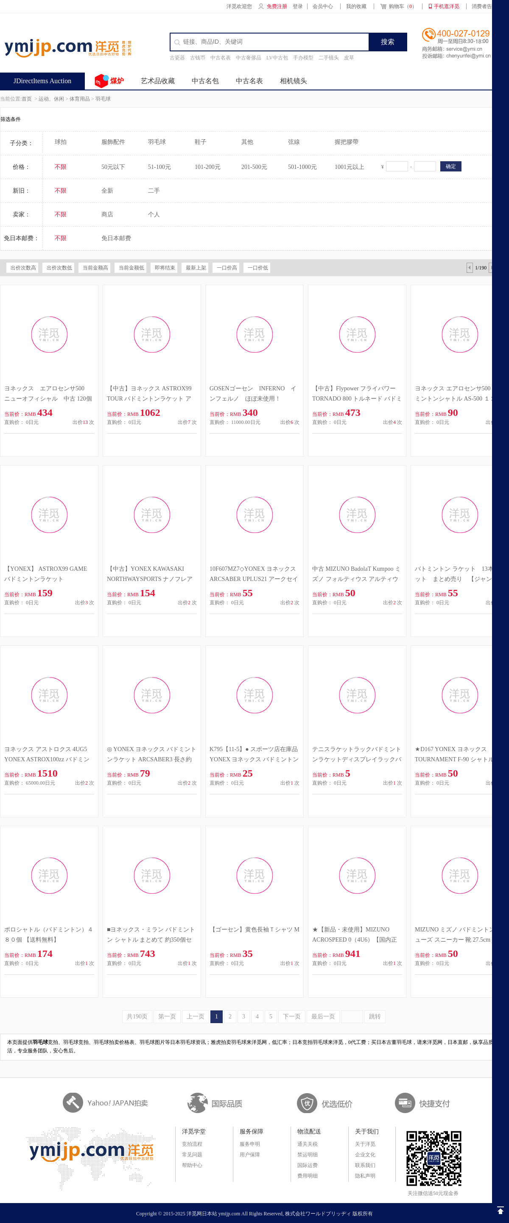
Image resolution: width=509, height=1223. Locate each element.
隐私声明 (365, 1176)
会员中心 (323, 6)
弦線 (294, 142)
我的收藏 (356, 6)
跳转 (375, 1016)
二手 (154, 191)
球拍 (61, 142)
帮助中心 (192, 1165)
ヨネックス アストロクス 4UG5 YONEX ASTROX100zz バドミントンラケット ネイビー (46, 759)
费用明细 (307, 1176)
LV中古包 (277, 58)
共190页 (137, 1016)
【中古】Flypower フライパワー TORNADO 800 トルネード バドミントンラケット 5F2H (357, 398)
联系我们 (365, 1165)
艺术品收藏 (158, 80)
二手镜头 (329, 58)
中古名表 (220, 58)
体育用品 (80, 99)
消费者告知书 (487, 6)
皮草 (349, 58)
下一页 (292, 1016)
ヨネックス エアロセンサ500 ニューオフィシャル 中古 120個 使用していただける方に (48, 398)
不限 (61, 167)
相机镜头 (293, 80)
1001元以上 (349, 167)
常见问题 (192, 1155)
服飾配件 (113, 142)
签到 (488, 80)
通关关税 (307, 1144)
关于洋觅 (365, 1144)
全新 (107, 191)
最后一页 (323, 1016)
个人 (154, 214)
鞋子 (201, 142)
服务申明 (250, 1144)
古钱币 (197, 58)
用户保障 (250, 1155)
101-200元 (208, 167)
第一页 (167, 1016)
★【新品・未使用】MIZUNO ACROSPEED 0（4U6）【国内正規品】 (354, 939)
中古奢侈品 (248, 58)
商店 (107, 214)
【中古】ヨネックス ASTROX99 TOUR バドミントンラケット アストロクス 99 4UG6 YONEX (149, 398)
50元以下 (113, 167)
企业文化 (365, 1155)
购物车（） (398, 7)
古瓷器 (177, 58)
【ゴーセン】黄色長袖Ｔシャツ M (254, 929)
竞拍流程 (192, 1144)
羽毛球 (103, 99)
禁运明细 (307, 1155)
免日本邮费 (116, 238)
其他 (247, 142)
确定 (451, 166)
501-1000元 (302, 167)
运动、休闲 (51, 99)
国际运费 (307, 1165)
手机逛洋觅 (446, 6)
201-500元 (254, 167)
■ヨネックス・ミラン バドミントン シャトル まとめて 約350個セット (151, 939)
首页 (27, 99)
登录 (298, 6)
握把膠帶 (346, 142)
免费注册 (277, 6)
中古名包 (205, 80)
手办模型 (303, 58)
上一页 (195, 1016)
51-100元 (159, 167)
